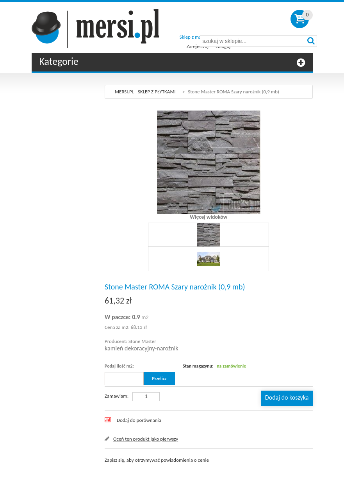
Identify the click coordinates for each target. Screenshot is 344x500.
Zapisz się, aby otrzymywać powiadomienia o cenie (157, 460)
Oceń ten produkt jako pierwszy (145, 439)
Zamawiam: (116, 396)
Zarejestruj (198, 46)
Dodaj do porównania (139, 420)
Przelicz (159, 378)
